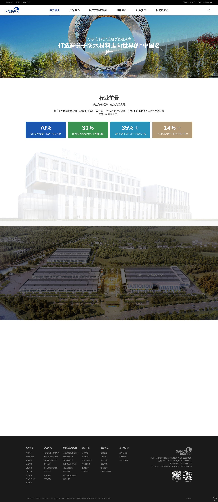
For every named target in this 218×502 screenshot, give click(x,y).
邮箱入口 (193, 2)
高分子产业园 (31, 479)
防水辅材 (47, 475)
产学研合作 (86, 464)
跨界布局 (29, 483)
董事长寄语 (30, 457)
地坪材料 (47, 472)
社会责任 (141, 10)
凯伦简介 (29, 453)
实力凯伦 (55, 10)
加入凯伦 (29, 475)
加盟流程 (85, 472)
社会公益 (104, 457)
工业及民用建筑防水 (70, 453)
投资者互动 (123, 460)
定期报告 (122, 457)
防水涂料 (47, 464)
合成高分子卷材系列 (51, 453)
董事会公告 (123, 453)
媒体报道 (104, 460)
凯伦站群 (10, 2)
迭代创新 (85, 457)
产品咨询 (47, 479)
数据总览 (104, 453)
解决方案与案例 (98, 10)
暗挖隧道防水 (68, 460)
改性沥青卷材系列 (51, 457)
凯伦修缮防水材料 (51, 468)
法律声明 (189, 498)
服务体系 (121, 10)
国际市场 (66, 479)
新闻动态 (29, 472)
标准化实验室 (87, 460)
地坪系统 (66, 472)
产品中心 (74, 10)
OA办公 (186, 2)
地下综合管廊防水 (69, 464)
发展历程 (29, 464)
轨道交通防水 (68, 457)
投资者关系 (162, 10)
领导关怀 (104, 468)
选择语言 (207, 2)
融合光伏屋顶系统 (69, 475)
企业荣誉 (29, 460)
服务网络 (85, 468)
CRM (200, 2)
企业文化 (29, 468)
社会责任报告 (106, 472)
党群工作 (104, 464)
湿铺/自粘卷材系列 (51, 460)
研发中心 (85, 453)
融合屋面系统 (68, 468)
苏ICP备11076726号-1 (103, 498)
